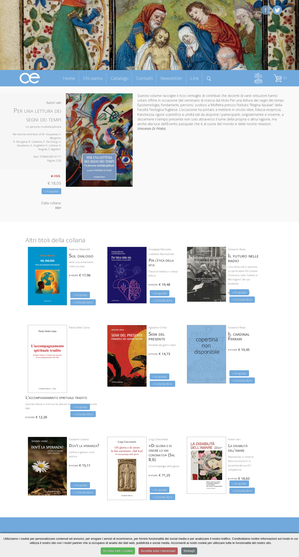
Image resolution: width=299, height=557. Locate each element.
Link (194, 78)
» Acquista (51, 191)
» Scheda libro (83, 302)
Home (69, 78)
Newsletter (171, 78)
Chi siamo (93, 78)
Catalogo (119, 78)
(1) (280, 78)
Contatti (144, 78)
